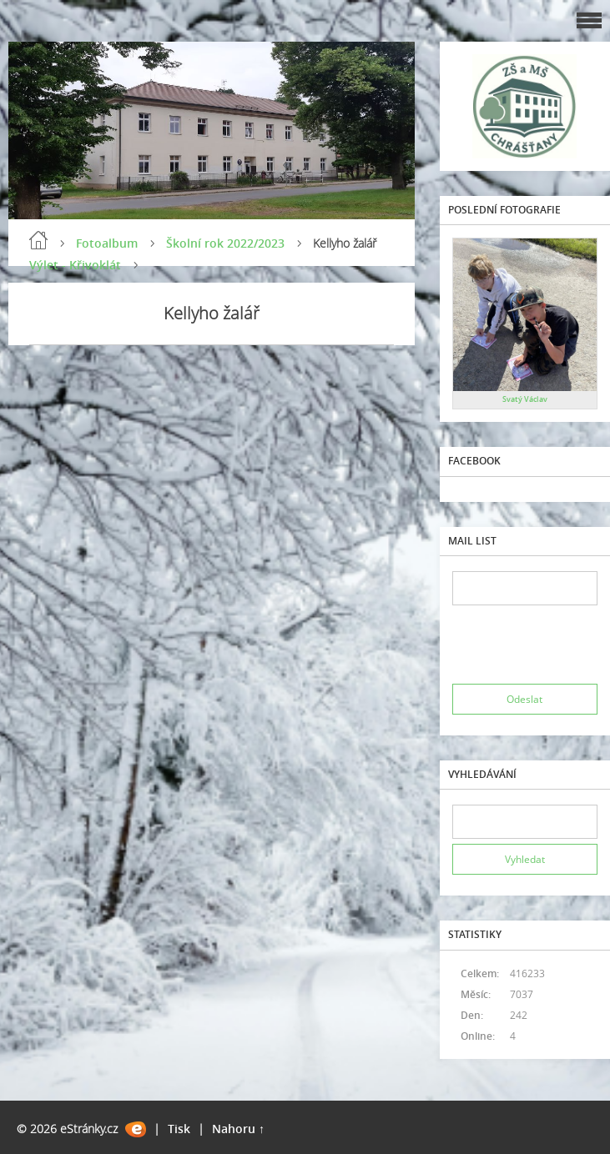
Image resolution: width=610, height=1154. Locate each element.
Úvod (38, 240)
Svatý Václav (524, 399)
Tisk (179, 1128)
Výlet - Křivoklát (75, 265)
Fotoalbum (107, 243)
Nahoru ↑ (238, 1128)
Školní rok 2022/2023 (225, 243)
